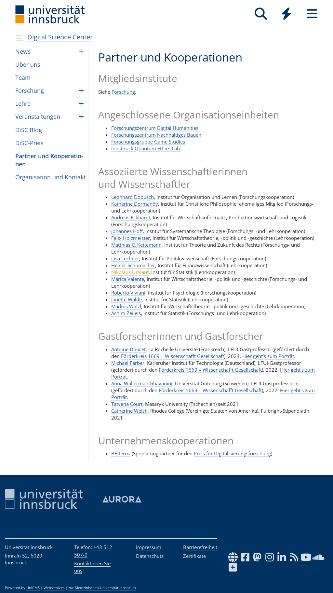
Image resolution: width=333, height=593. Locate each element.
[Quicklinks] (286, 14)
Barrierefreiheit (200, 547)
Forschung (123, 92)
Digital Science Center (60, 37)
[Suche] (260, 14)
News (23, 51)
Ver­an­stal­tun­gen (37, 116)
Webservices (54, 588)
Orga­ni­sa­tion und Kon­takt (50, 177)
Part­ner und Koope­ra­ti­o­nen (49, 160)
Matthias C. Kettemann (136, 244)
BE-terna (120, 453)
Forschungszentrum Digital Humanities (154, 128)
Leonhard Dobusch (132, 197)
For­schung (29, 90)
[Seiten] (312, 14)
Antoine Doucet (128, 349)
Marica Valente (127, 279)
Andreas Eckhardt (130, 217)
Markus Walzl (126, 306)
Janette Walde (126, 299)
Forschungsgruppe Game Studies (148, 141)
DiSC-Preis (29, 143)
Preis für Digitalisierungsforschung (232, 453)
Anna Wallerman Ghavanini (141, 383)
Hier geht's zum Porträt (268, 356)
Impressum (148, 547)
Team (23, 77)
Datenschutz (150, 556)
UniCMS (33, 588)
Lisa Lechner (125, 258)
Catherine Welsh (129, 410)
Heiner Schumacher (133, 265)
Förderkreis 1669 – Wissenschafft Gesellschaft (172, 356)
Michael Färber (127, 363)
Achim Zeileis (126, 313)
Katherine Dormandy (134, 203)
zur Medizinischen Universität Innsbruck (102, 588)
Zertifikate (194, 556)
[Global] (286, 14)
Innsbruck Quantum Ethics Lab (145, 148)
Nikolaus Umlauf (130, 272)
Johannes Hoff (127, 231)
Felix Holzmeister (130, 238)
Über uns (27, 64)
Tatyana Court (126, 404)
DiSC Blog (28, 130)
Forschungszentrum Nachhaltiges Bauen (156, 134)
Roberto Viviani (128, 292)
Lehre (23, 103)
